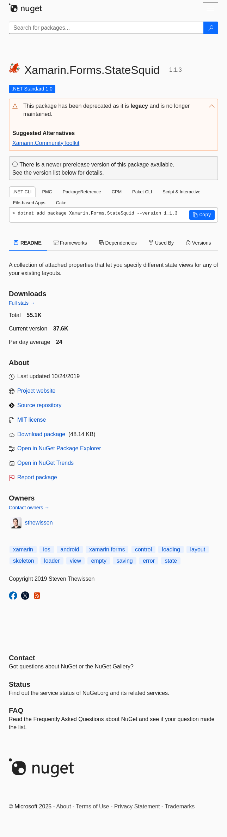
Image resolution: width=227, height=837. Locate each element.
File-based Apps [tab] (29, 202)
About (63, 806)
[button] (113, 110)
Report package (37, 477)
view (75, 561)
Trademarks (180, 806)
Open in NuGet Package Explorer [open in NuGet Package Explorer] (59, 448)
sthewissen (39, 523)
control (143, 549)
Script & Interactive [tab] (181, 191)
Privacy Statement (137, 806)
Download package (41, 434)
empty (98, 561)
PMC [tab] (47, 191)
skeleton (23, 561)
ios (46, 549)
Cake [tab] (61, 202)
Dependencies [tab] (118, 242)
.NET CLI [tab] (22, 191)
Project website (36, 391)
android (69, 549)
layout (197, 549)
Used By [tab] (161, 242)
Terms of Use (92, 806)
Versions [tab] (198, 242)
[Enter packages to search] (106, 28)
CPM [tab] (117, 191)
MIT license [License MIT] (31, 420)
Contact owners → (29, 507)
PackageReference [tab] (82, 191)
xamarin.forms (107, 549)
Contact (22, 658)
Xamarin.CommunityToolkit (45, 143)
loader (52, 561)
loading (171, 549)
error (149, 561)
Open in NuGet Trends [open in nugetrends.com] (45, 463)
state (171, 561)
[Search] (210, 28)
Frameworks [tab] (70, 242)
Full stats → (22, 303)
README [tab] (28, 242)
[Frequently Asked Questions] (16, 710)
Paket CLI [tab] (142, 191)
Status (19, 684)
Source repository (39, 405)
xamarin (23, 549)
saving (124, 561)
